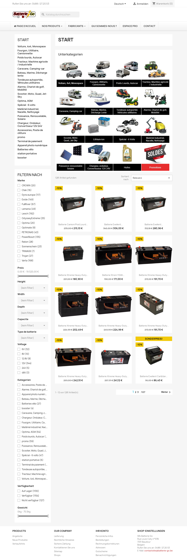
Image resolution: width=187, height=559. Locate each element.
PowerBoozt (31, 237)
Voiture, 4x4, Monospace (32, 46)
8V (25, 354)
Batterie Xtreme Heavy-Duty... (73, 275)
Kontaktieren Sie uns (64, 547)
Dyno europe (31, 194)
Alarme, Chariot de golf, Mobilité (31, 88)
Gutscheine (102, 551)
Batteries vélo (25, 149)
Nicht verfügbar (33, 500)
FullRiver (29, 204)
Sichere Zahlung (62, 543)
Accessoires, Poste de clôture (30, 132)
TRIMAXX (28, 251)
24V (26, 368)
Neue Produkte (20, 540)
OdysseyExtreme (33, 218)
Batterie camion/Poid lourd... (73, 224)
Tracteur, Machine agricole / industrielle (33, 63)
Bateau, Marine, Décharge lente (32, 74)
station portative (27, 153)
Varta (27, 260)
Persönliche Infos (104, 536)
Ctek (27, 190)
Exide (28, 199)
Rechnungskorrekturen (107, 543)
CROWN (29, 185)
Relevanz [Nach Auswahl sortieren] (152, 178)
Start (23, 39)
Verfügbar (30, 495)
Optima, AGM (25, 100)
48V (26, 372)
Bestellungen (102, 540)
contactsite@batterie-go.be (158, 550)
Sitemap (58, 551)
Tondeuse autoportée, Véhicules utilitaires (30, 81)
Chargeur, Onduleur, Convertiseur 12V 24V (30, 125)
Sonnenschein (32, 246)
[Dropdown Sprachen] (120, 4)
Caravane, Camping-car (31, 68)
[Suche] (59, 14)
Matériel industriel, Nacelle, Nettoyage (28, 111)
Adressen (100, 547)
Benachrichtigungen (106, 555)
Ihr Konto (102, 531)
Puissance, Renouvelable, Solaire (32, 118)
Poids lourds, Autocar (30, 57)
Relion (27, 241)
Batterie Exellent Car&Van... (154, 376)
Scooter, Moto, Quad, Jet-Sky (32, 95)
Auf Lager (30, 491)
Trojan (27, 255)
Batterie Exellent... (113, 224)
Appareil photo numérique (32, 145)
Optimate (29, 227)
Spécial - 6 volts (26, 105)
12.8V (26, 358)
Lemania (29, 209)
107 (143, 392)
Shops (57, 555)
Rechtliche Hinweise (64, 540)
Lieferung (59, 536)
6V (26, 349)
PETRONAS (30, 232)
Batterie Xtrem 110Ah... (113, 275)
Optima (28, 223)
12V (27, 363)
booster (22, 157)
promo (21, 137)
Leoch (28, 213)
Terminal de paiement (30, 141)
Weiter (166, 392)
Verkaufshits (18, 543)
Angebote (17, 536)
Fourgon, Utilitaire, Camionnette (28, 52)
